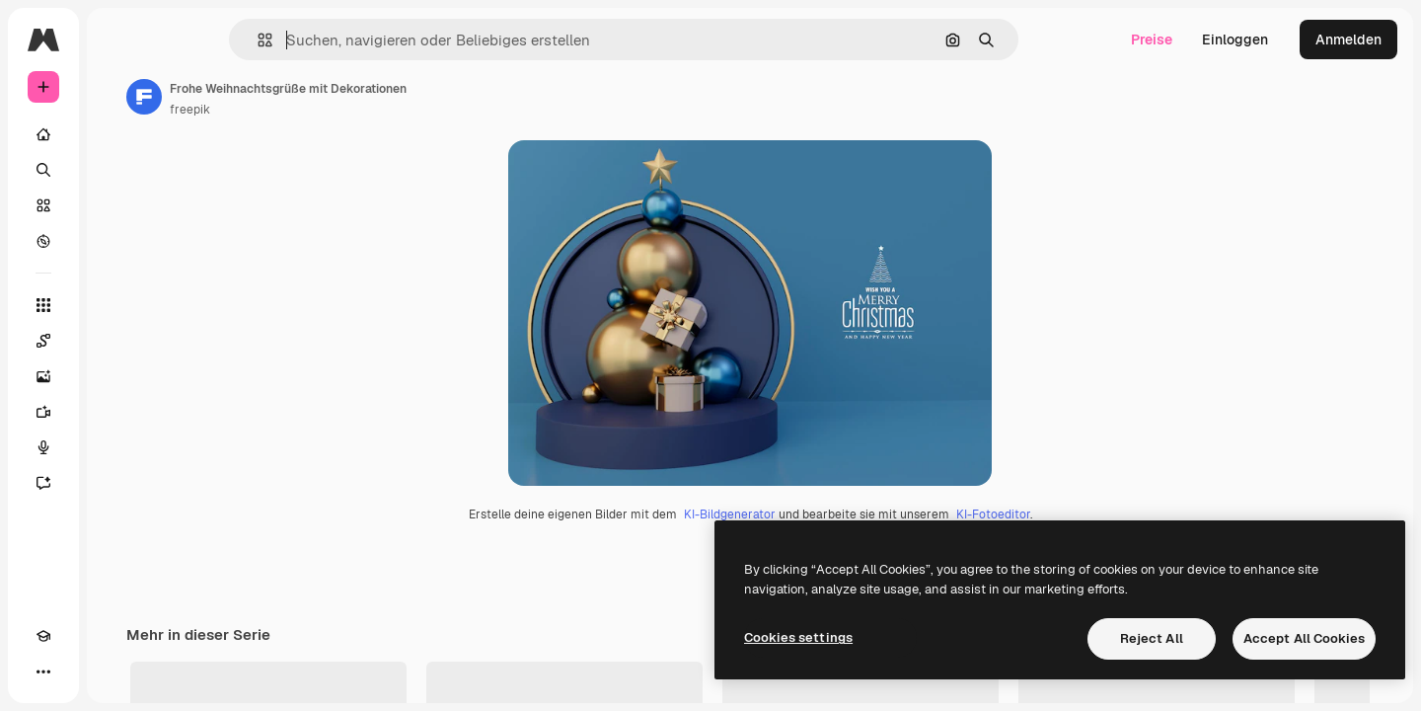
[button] (332, 40)
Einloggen (1235, 39)
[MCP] (114, 671)
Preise (1151, 39)
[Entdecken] (118, 241)
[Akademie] (43, 671)
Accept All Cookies (1304, 638)
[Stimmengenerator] (118, 447)
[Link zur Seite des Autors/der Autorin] (294, 97)
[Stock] (118, 205)
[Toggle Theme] (79, 671)
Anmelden (1348, 39)
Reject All (1151, 638)
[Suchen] (118, 170)
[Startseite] (118, 134)
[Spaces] (118, 340)
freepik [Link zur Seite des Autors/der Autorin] (340, 110)
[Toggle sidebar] (193, 39)
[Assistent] (118, 483)
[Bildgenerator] (118, 376)
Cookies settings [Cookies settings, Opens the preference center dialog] (798, 637)
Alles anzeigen (1327, 691)
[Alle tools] (118, 305)
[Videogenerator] (118, 412)
